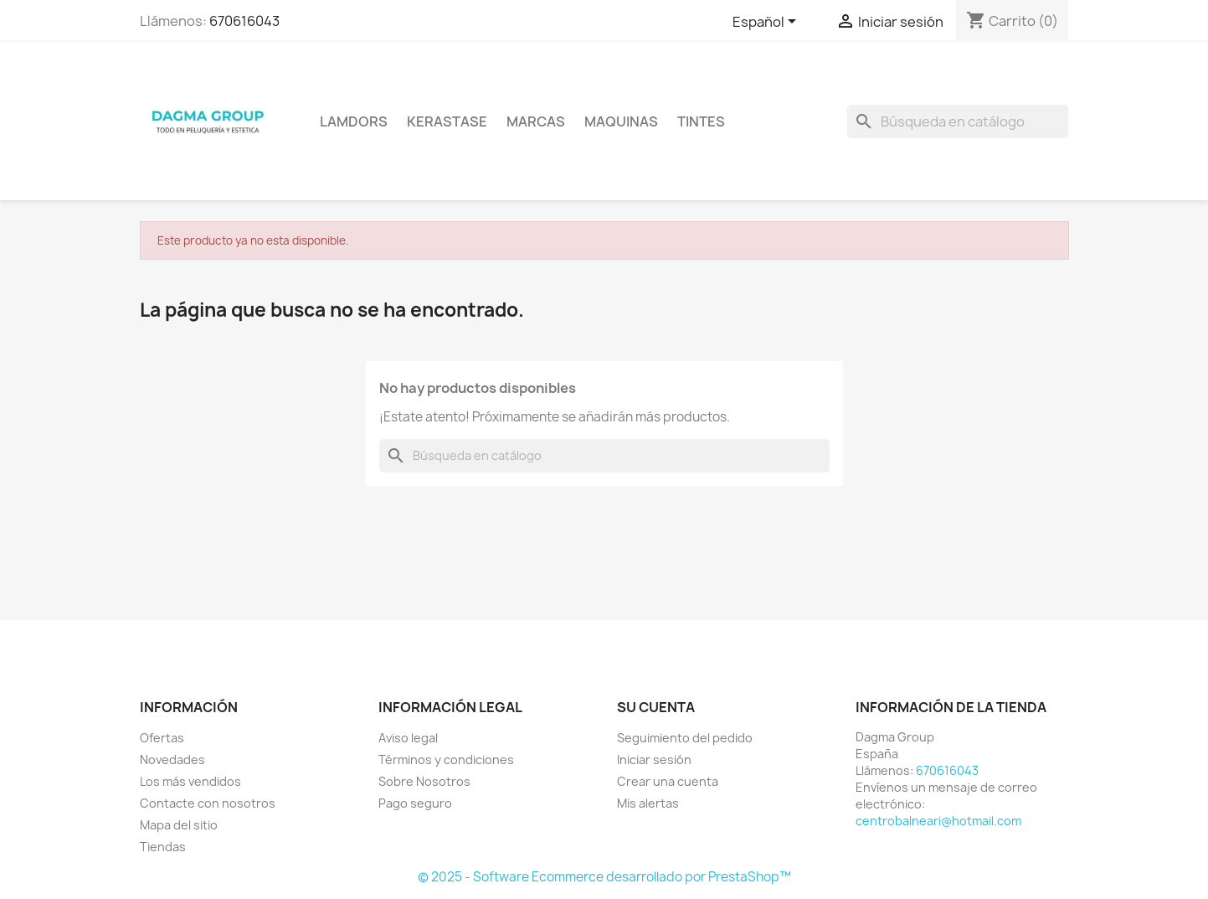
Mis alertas (648, 803)
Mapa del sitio (179, 825)
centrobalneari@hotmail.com (938, 821)
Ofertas (162, 738)
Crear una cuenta (667, 781)
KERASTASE (447, 121)
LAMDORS (354, 121)
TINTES (701, 121)
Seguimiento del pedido (685, 738)
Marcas (535, 121)
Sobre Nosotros (424, 781)
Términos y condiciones (446, 759)
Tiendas (163, 847)
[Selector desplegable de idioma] (767, 23)
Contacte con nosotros (207, 803)
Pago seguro (415, 803)
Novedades (172, 759)
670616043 (244, 21)
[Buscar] (957, 121)
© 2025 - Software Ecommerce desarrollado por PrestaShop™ (604, 877)
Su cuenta (656, 707)
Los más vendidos (190, 781)
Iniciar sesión (654, 759)
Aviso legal (408, 738)
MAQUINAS (621, 121)
